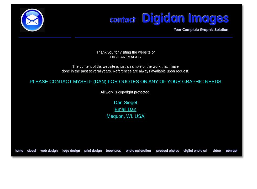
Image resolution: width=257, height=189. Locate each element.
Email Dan (125, 109)
